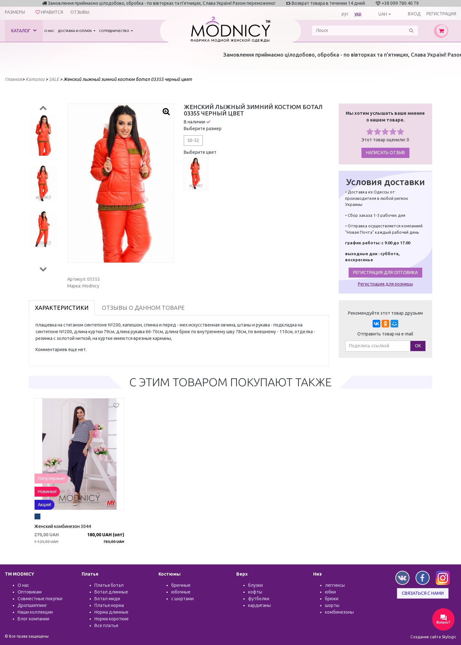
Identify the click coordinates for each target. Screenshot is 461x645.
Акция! (44, 504)
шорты (332, 605)
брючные (180, 585)
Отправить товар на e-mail (385, 333)
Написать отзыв (385, 152)
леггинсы (335, 585)
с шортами (182, 598)
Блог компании (33, 618)
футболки (258, 598)
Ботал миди (107, 598)
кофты (255, 591)
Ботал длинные (111, 591)
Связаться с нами (423, 593)
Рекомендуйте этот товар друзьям (385, 313)
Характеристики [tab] (62, 307)
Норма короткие (111, 618)
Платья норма (109, 605)
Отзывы (79, 12)
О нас (49, 31)
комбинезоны (339, 612)
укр (357, 13)
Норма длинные (111, 612)
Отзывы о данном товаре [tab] (143, 307)
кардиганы (259, 605)
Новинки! (47, 491)
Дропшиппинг (32, 605)
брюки (331, 598)
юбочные (180, 591)
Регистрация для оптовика (385, 272)
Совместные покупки (40, 598)
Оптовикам (30, 591)
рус (345, 13)
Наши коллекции (35, 612)
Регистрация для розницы (385, 284)
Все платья (106, 625)
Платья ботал (109, 585)
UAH (382, 14)
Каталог (23, 30)
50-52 (193, 140)
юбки (330, 591)
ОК (418, 345)
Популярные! (51, 478)
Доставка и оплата (75, 31)
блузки (255, 585)
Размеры (15, 12)
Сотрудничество (114, 31)
